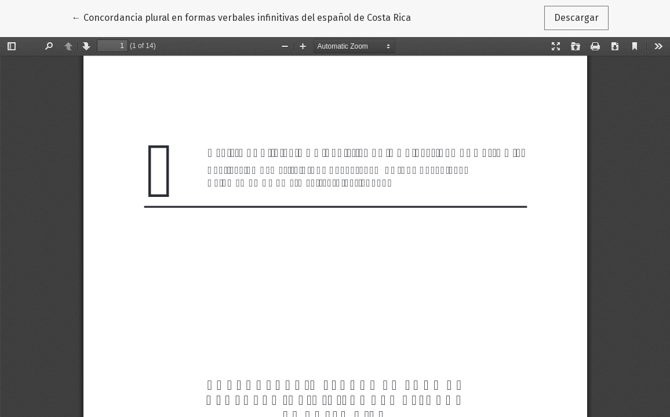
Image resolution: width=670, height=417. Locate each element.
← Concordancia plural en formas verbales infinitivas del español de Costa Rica (241, 16)
